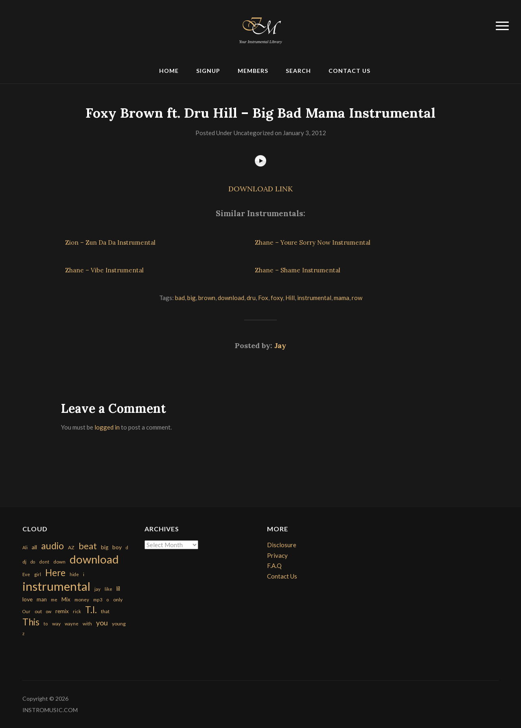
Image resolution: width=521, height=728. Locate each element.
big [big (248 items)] (104, 547)
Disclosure (281, 544)
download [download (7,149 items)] (94, 559)
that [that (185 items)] (105, 611)
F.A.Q (274, 565)
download (231, 297)
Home (169, 70)
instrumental (314, 297)
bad (180, 297)
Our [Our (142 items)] (26, 611)
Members (253, 70)
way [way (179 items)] (56, 624)
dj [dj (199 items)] (24, 562)
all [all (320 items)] (34, 547)
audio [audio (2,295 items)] (52, 545)
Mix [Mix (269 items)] (65, 599)
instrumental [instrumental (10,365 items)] (56, 586)
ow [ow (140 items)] (48, 611)
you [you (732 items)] (102, 622)
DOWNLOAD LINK (260, 188)
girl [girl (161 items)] (37, 574)
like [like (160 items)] (108, 589)
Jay (280, 345)
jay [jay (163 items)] (97, 589)
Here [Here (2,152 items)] (55, 572)
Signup (208, 70)
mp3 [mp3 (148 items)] (97, 599)
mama (341, 297)
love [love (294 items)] (27, 599)
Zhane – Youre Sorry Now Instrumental (312, 242)
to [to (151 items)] (46, 623)
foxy (277, 297)
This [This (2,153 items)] (30, 621)
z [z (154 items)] (23, 633)
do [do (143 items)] (33, 561)
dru (251, 297)
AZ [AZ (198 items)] (71, 547)
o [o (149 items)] (107, 599)
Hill (290, 297)
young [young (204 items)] (119, 624)
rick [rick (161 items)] (77, 611)
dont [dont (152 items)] (44, 561)
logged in (107, 427)
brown (206, 297)
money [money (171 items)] (81, 599)
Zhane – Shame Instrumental (297, 270)
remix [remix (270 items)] (62, 611)
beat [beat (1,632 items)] (88, 546)
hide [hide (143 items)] (74, 574)
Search (298, 70)
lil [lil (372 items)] (118, 588)
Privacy (277, 555)
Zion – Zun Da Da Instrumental (110, 242)
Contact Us (349, 70)
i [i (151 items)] (83, 574)
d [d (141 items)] (127, 547)
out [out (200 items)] (38, 611)
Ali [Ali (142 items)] (25, 547)
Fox (263, 297)
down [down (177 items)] (59, 561)
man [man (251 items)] (42, 599)
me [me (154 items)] (54, 599)
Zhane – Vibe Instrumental (104, 270)
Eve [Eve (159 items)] (26, 574)
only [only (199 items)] (118, 599)
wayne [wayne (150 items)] (72, 623)
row (357, 297)
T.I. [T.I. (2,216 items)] (91, 609)
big (191, 297)
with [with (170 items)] (87, 623)
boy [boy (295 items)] (117, 547)
